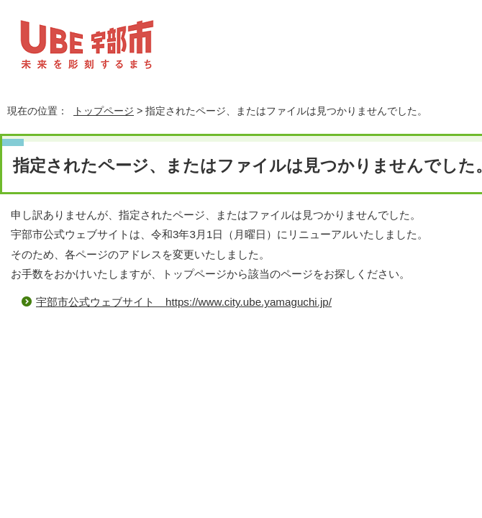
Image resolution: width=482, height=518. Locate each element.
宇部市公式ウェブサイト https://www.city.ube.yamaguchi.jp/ (184, 302)
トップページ (103, 111)
